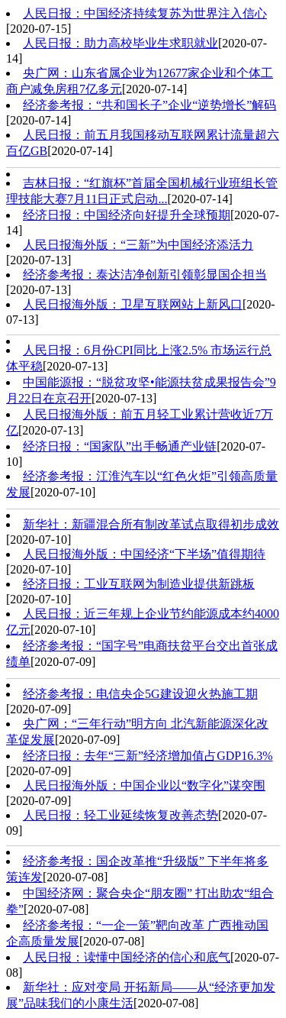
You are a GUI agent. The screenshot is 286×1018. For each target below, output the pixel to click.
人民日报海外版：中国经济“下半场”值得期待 (144, 554)
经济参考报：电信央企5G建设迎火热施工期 (140, 693)
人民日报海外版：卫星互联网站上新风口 (133, 304)
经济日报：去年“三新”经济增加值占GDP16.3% (148, 755)
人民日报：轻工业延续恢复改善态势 (120, 815)
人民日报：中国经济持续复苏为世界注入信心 (145, 13)
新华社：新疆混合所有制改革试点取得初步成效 (151, 524)
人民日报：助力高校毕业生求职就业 (120, 43)
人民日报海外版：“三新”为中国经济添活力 (138, 244)
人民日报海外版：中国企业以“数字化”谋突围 (144, 785)
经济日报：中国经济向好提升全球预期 (126, 214)
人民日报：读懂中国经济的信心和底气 (126, 957)
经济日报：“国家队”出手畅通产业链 (120, 446)
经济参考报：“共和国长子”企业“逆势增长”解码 (149, 105)
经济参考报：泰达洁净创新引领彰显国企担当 (145, 274)
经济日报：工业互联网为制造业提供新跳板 (139, 583)
